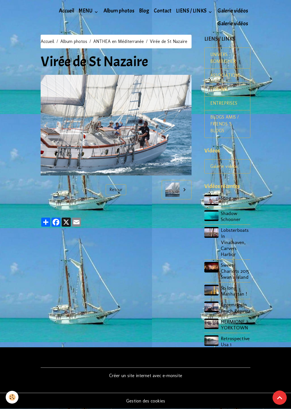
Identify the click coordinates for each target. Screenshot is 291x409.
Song (226, 198)
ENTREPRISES (223, 103)
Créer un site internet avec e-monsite (145, 375)
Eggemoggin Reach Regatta (235, 307)
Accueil (66, 10)
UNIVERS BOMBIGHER (223, 58)
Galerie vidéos (232, 10)
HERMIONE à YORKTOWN (234, 324)
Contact (162, 10)
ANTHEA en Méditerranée (118, 41)
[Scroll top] (280, 398)
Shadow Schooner (230, 216)
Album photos (118, 10)
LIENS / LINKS (191, 10)
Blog (144, 10)
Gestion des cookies (145, 401)
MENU (86, 10)
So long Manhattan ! (234, 291)
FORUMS (219, 89)
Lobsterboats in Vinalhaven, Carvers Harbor (235, 242)
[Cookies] (12, 397)
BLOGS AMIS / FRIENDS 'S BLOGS (224, 123)
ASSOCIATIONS (225, 75)
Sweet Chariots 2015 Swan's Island (235, 271)
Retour (115, 189)
